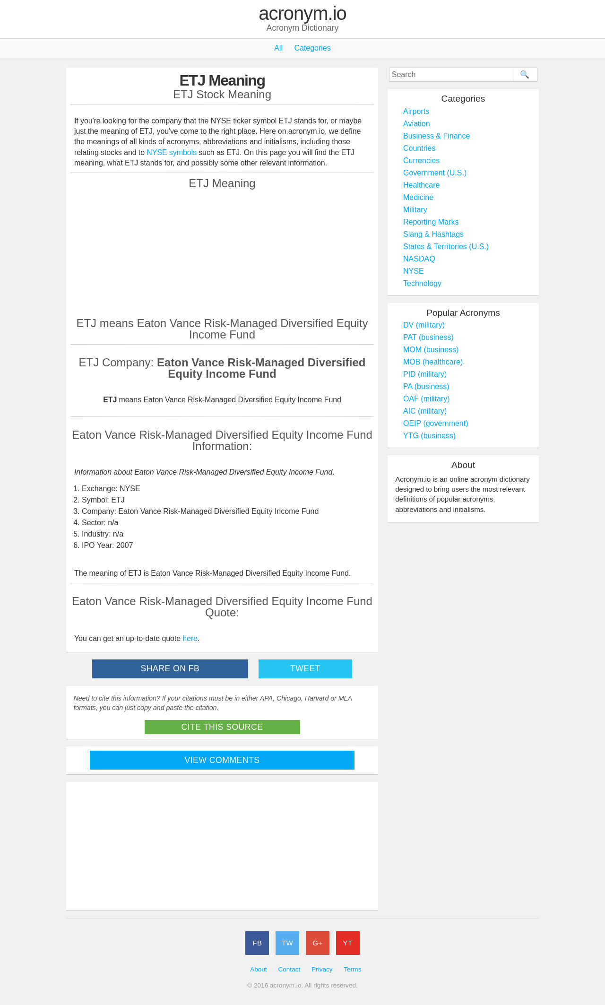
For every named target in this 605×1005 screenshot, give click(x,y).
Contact (289, 969)
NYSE (413, 271)
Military (415, 210)
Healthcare (421, 185)
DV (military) (424, 325)
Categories (312, 48)
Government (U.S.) (435, 173)
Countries (419, 148)
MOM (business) (430, 350)
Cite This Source (222, 727)
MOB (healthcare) (433, 362)
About (258, 969)
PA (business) (426, 386)
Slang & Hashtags (433, 234)
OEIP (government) (435, 423)
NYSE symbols (173, 152)
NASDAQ (419, 259)
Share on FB (170, 668)
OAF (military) (426, 399)
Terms (352, 969)
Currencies (421, 160)
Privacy (322, 969)
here (190, 638)
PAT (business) (428, 337)
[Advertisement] (222, 253)
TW (287, 943)
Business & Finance (436, 136)
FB (257, 943)
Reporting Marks (430, 222)
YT (348, 943)
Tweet (305, 668)
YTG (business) (429, 436)
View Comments (222, 760)
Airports (416, 111)
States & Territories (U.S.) (446, 247)
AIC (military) (425, 411)
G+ (317, 943)
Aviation (416, 124)
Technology (422, 283)
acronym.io (302, 14)
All (278, 48)
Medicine (418, 197)
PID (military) (425, 374)
